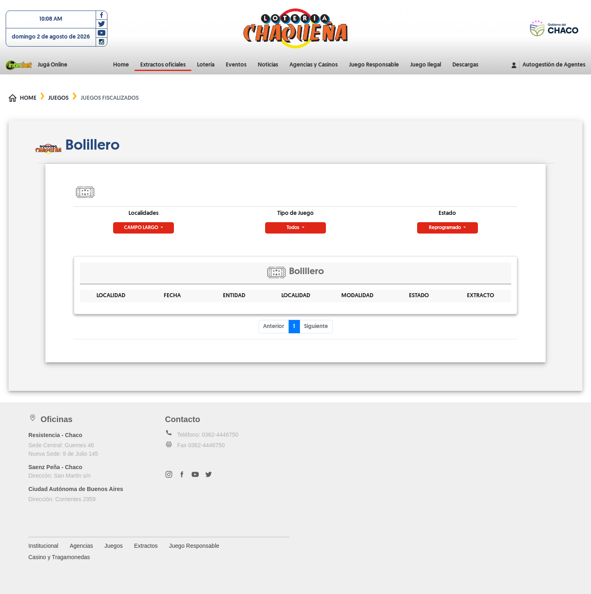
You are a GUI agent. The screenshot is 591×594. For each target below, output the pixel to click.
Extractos (146, 546)
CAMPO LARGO (141, 227)
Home (121, 65)
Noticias (268, 65)
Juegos (58, 98)
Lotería (205, 65)
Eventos (236, 65)
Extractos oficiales (163, 65)
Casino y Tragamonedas (59, 557)
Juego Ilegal (425, 65)
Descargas (465, 65)
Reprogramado (445, 227)
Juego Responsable (374, 65)
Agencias (81, 546)
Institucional (43, 546)
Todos (293, 227)
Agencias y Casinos (313, 65)
